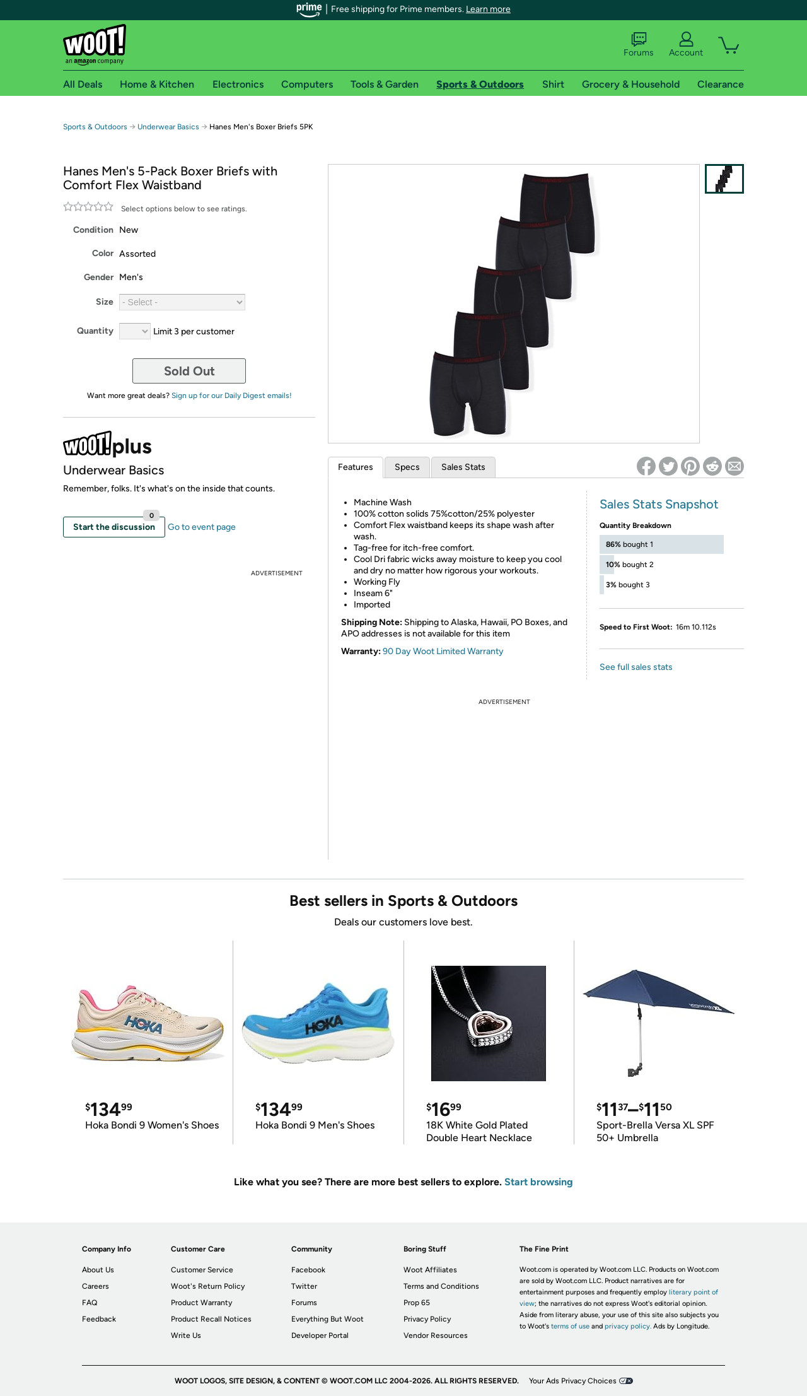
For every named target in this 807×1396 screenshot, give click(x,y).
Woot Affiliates (430, 1269)
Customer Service (202, 1269)
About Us (98, 1269)
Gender (98, 277)
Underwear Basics (168, 126)
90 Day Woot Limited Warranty (443, 651)
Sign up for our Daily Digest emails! (231, 395)
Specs (407, 467)
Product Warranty (201, 1302)
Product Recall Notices (211, 1319)
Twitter (304, 1286)
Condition (93, 230)
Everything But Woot (327, 1319)
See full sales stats (636, 667)
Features (355, 467)
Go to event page (202, 527)
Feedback (99, 1319)
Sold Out (189, 370)
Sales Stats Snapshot (659, 504)
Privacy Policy (427, 1319)
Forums (639, 45)
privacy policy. (628, 1326)
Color (102, 253)
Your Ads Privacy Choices (573, 1380)
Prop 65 (417, 1302)
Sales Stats (463, 467)
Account (686, 45)
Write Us (186, 1335)
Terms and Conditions (441, 1286)
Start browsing (538, 1182)
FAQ (89, 1302)
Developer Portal (320, 1335)
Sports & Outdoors (95, 126)
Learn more (488, 9)
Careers (95, 1286)
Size (104, 301)
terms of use (570, 1326)
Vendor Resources (436, 1335)
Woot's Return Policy (208, 1286)
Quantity (95, 331)
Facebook (308, 1269)
